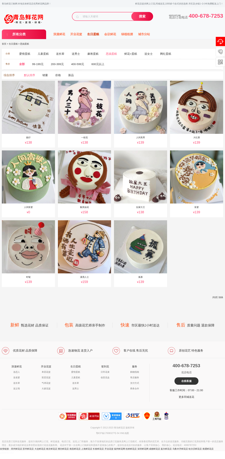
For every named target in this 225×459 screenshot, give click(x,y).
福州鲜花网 (119, 449)
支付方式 (134, 383)
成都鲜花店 (154, 449)
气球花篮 (46, 383)
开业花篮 (76, 34)
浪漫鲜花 (59, 34)
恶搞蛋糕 (24, 44)
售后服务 (134, 377)
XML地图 (124, 433)
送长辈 (16, 383)
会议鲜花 (110, 34)
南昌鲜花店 (75, 449)
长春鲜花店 (98, 449)
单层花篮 (46, 372)
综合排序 (9, 75)
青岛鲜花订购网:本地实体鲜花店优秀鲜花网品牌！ (26, 3)
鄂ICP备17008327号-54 (108, 433)
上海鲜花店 (86, 449)
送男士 (75, 388)
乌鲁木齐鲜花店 (180, 449)
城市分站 (144, 34)
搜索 (142, 16)
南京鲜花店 (51, 449)
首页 (4, 44)
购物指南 (134, 372)
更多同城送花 (186, 396)
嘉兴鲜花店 (166, 449)
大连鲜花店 (40, 449)
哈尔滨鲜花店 (195, 449)
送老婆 (16, 377)
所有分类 (19, 34)
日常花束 (105, 372)
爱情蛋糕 (75, 372)
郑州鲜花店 (16, 449)
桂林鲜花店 (131, 449)
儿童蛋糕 (75, 377)
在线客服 (186, 381)
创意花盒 (105, 377)
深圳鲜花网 (142, 449)
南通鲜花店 (208, 449)
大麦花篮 (46, 388)
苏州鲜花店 (28, 449)
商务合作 (134, 388)
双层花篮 (46, 377)
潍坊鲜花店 (63, 449)
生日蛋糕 (93, 34)
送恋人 (16, 372)
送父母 (16, 388)
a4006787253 (6, 453)
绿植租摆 (127, 34)
